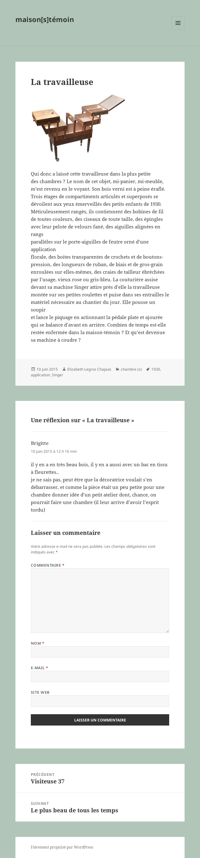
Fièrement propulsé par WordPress (62, 847)
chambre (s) (131, 369)
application (40, 375)
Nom (37, 643)
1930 (155, 369)
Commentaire (47, 565)
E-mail (39, 667)
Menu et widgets (178, 29)
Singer (57, 375)
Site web (40, 692)
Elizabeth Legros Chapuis (89, 369)
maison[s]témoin (44, 19)
